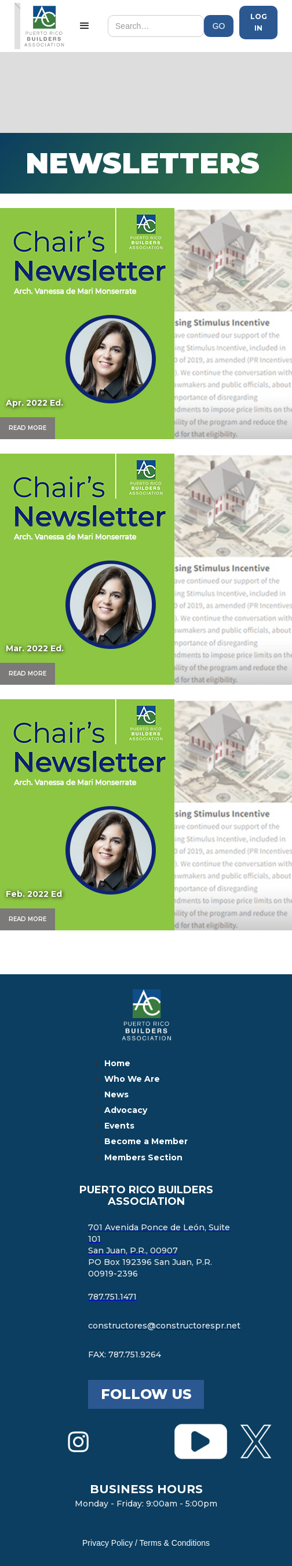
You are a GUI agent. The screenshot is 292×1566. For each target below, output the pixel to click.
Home (117, 1063)
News (116, 1094)
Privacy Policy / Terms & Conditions (146, 1543)
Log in (258, 22)
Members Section (143, 1157)
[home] (40, 26)
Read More (27, 428)
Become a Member (146, 1141)
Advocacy (125, 1110)
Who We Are (132, 1079)
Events (119, 1125)
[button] (84, 26)
